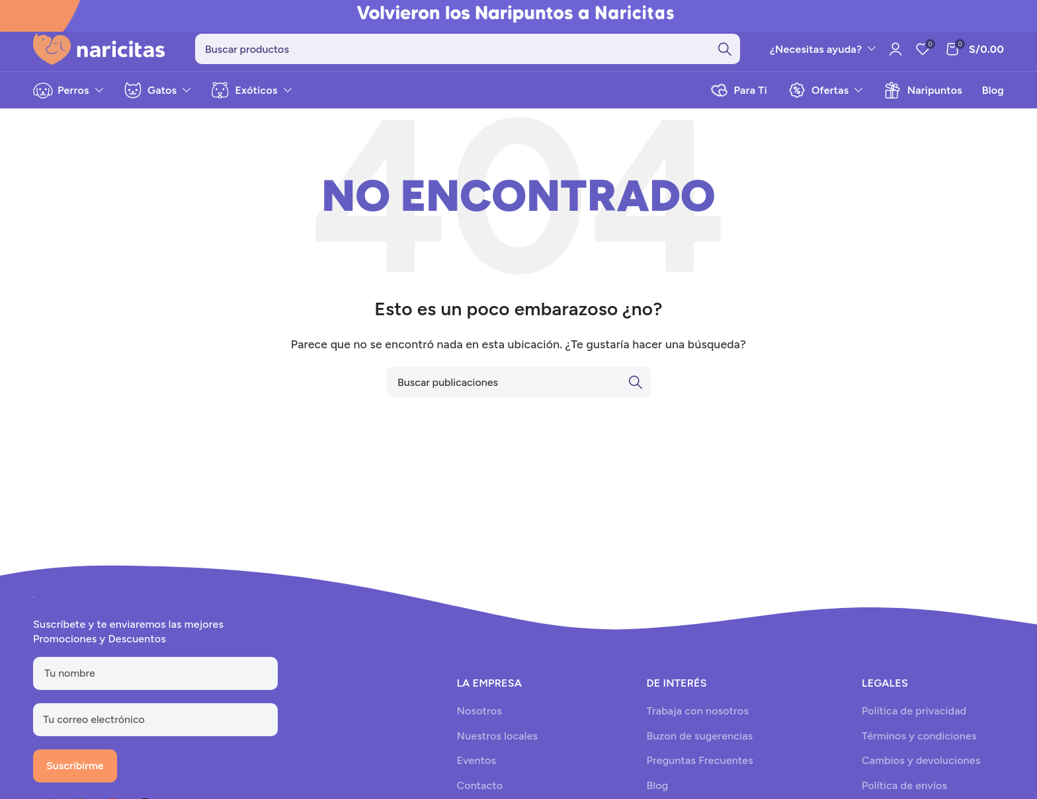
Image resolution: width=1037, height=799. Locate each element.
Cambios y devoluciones (921, 768)
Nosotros (478, 718)
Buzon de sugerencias (699, 743)
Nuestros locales (497, 743)
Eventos (476, 768)
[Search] (467, 53)
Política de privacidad (914, 718)
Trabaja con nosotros (697, 718)
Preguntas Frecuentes (699, 768)
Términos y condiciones (919, 743)
